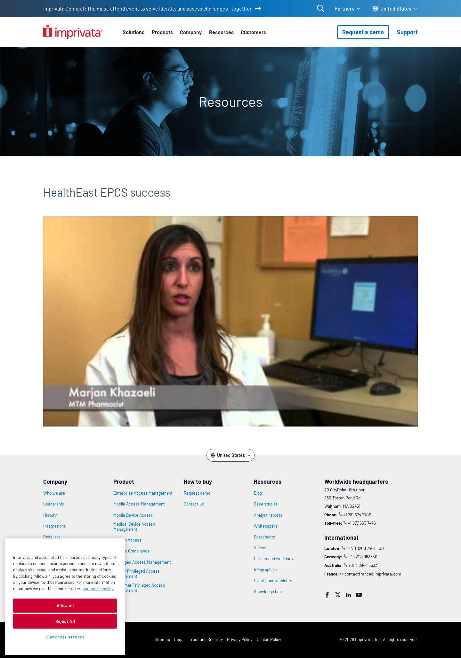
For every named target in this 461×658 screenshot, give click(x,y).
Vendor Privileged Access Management (136, 573)
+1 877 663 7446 (362, 523)
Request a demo (363, 31)
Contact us (194, 503)
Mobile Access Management (139, 503)
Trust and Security (206, 639)
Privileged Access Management (142, 562)
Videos (260, 547)
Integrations (54, 526)
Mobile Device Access (133, 515)
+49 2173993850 (362, 556)
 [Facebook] (327, 595)
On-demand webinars (273, 558)
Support (407, 31)
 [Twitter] (338, 595)
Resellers (52, 536)
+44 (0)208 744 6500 (365, 548)
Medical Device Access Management (134, 526)
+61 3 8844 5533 (362, 565)
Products (162, 32)
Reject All (65, 621)
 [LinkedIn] (348, 595)
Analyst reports (268, 515)
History (50, 515)
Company (191, 32)
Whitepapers (266, 526)
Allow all (65, 605)
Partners (344, 8)
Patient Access (127, 540)
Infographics (265, 569)
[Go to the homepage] (72, 32)
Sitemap (162, 639)
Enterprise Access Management (143, 493)
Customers (253, 32)
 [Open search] (320, 8)
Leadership (53, 503)
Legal (179, 639)
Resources (221, 32)
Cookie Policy (269, 639)
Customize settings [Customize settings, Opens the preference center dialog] (65, 636)
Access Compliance (131, 550)
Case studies (266, 503)
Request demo (197, 493)
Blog (258, 493)
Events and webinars (273, 580)
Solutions (133, 32)
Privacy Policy (239, 639)
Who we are (54, 493)
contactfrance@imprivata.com (372, 573)
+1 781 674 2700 (357, 514)
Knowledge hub (268, 591)
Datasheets (264, 536)
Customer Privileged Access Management (139, 588)
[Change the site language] (395, 8)
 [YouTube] (359, 595)
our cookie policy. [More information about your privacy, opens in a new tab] (98, 588)
